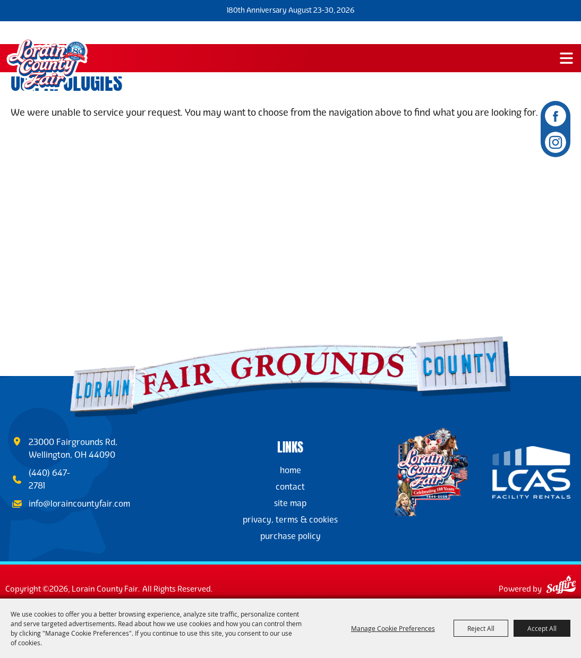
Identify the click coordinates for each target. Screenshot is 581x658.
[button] (566, 58)
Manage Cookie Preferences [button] (393, 628)
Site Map (290, 503)
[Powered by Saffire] (561, 586)
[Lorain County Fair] (46, 65)
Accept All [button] (542, 628)
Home (290, 470)
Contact (290, 487)
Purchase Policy (290, 536)
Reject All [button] (480, 628)
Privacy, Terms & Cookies (290, 520)
